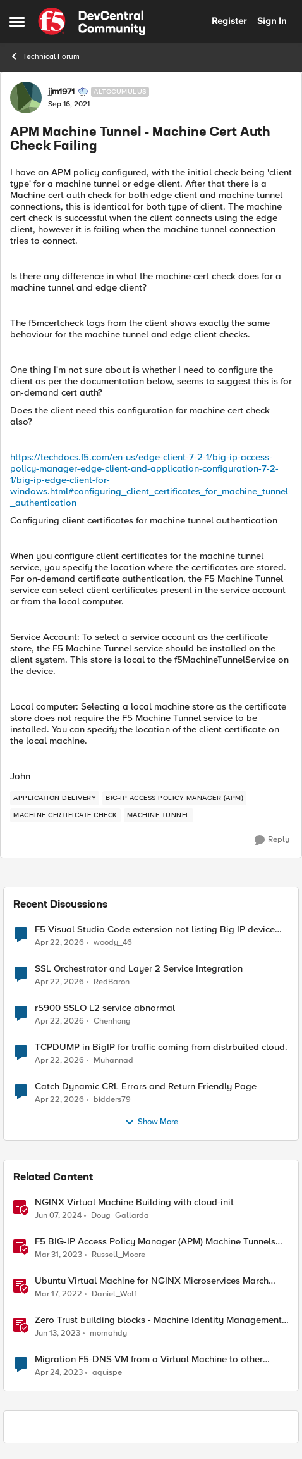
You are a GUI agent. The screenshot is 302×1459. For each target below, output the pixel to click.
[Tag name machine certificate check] (65, 815)
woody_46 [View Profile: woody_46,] (113, 942)
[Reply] (272, 840)
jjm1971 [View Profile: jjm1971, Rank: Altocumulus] (61, 92)
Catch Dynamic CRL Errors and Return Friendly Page (146, 1086)
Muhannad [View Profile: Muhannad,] (113, 1060)
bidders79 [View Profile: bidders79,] (112, 1100)
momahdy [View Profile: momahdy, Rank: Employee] (108, 1333)
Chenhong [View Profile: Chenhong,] (112, 1021)
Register (229, 21)
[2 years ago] (58, 1216)
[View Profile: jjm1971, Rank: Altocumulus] (26, 97)
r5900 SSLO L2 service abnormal (105, 1008)
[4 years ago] (58, 1294)
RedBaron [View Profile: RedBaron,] (112, 982)
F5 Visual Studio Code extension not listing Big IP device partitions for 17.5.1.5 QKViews (155, 929)
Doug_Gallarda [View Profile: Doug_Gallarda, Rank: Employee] (120, 1215)
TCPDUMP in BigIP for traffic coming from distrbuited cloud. (161, 1047)
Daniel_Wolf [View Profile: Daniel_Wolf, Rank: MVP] (114, 1294)
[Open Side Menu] (17, 21)
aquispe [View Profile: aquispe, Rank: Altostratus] (107, 1372)
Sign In (271, 21)
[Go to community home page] (91, 21)
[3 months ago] (59, 942)
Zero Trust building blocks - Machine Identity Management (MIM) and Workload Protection (158, 1320)
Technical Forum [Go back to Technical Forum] (44, 56)
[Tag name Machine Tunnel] (158, 815)
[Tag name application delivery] (54, 798)
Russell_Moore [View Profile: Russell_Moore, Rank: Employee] (118, 1255)
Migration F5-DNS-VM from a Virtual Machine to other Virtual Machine (149, 1359)
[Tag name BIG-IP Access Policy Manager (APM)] (174, 798)
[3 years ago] (58, 1255)
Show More (151, 1122)
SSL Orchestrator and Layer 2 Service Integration (139, 968)
